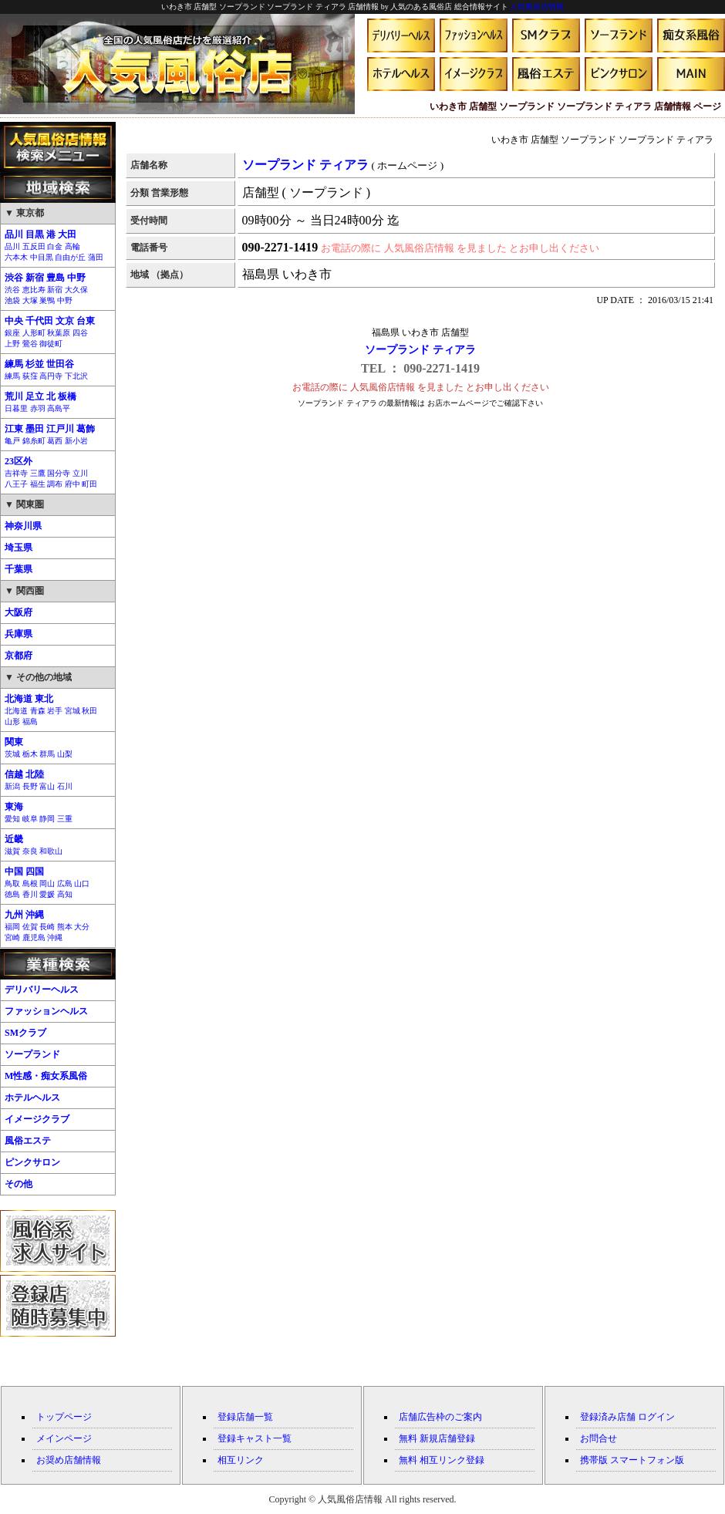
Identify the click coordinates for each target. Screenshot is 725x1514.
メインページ (64, 1438)
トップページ (64, 1416)
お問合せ (598, 1438)
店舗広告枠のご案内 (440, 1416)
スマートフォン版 (647, 1460)
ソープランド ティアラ (420, 350)
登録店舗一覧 (245, 1416)
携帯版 (594, 1460)
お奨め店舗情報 (68, 1460)
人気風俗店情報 (537, 6)
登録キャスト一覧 (255, 1438)
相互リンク (241, 1460)
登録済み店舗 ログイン (627, 1416)
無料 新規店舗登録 (437, 1438)
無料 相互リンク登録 (441, 1460)
